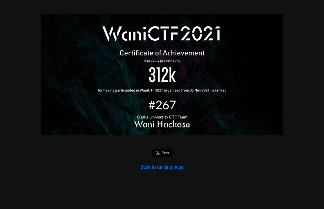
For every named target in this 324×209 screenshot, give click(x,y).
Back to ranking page (162, 167)
